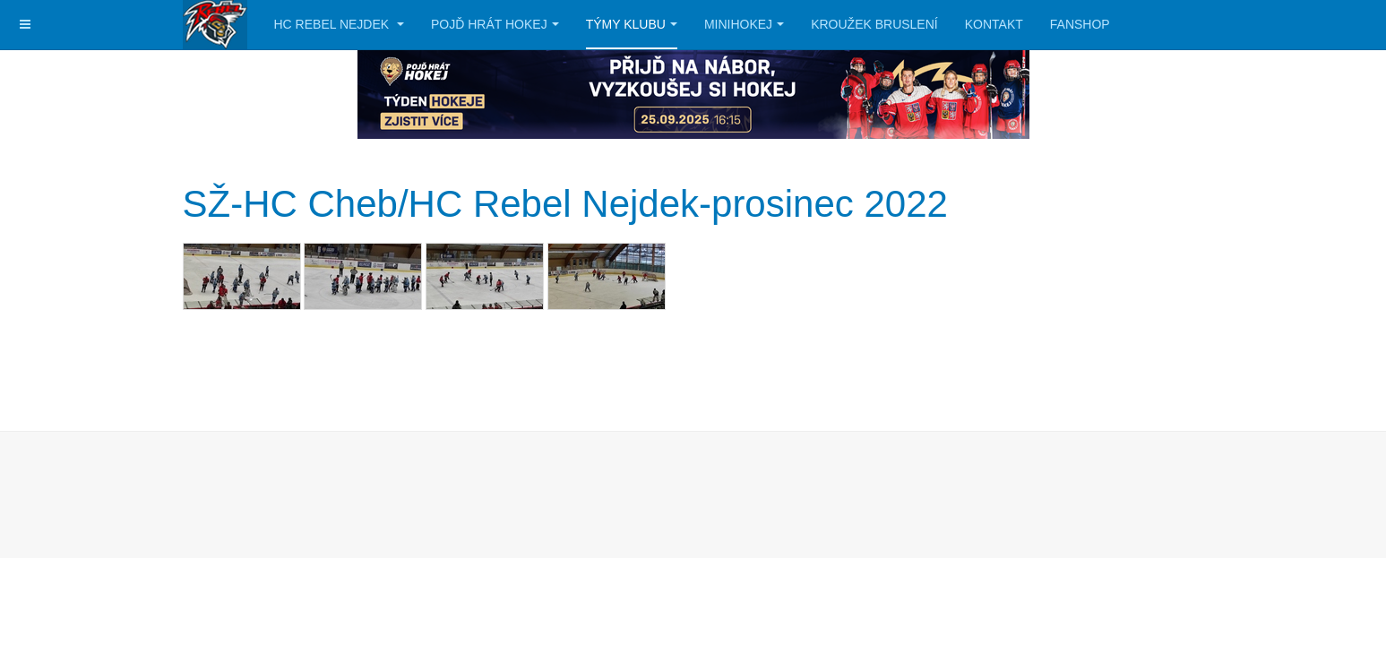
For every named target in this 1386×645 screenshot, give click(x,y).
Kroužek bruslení (874, 24)
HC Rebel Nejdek (339, 24)
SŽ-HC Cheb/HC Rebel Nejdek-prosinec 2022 (565, 204)
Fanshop (1080, 24)
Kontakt (994, 24)
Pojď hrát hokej (495, 24)
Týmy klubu (631, 24)
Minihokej (744, 24)
